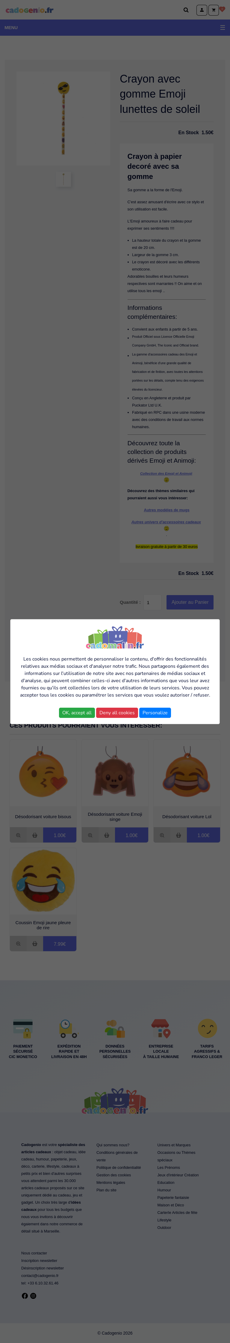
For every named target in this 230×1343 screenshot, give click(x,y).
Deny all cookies (117, 712)
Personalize (155, 712)
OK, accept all (77, 712)
